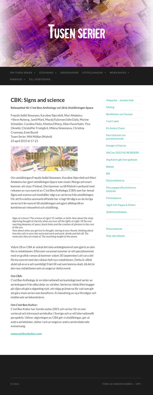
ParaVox (18, 79)
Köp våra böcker (115, 235)
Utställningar (94, 72)
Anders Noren (123, 384)
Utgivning (48, 72)
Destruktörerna (115, 180)
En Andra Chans (115, 128)
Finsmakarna (113, 198)
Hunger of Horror (116, 145)
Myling (110, 107)
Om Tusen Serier (23, 72)
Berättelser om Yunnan (119, 114)
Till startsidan (39, 79)
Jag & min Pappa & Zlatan (120, 204)
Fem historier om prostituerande (116, 137)
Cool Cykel (112, 121)
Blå (108, 173)
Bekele (110, 166)
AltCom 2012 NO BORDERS (122, 152)
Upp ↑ (139, 384)
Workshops (120, 72)
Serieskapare (69, 72)
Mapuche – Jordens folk (120, 100)
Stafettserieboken (116, 211)
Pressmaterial (114, 228)
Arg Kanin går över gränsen (121, 159)
